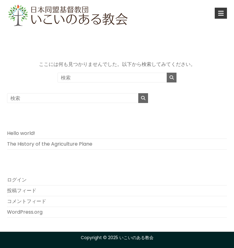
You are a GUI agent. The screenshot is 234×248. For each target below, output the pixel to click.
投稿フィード (21, 190)
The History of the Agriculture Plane (49, 143)
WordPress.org (25, 212)
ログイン (17, 179)
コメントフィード (26, 201)
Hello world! (21, 133)
